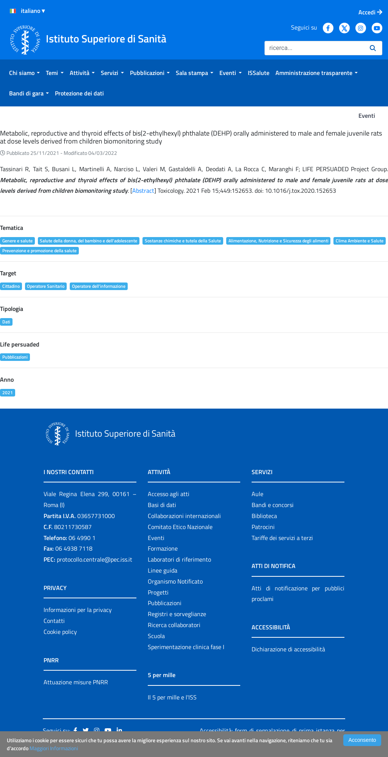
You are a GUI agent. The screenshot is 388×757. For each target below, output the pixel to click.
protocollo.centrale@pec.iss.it (94, 559)
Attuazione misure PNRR (76, 682)
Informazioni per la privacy (78, 609)
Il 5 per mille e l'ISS (172, 697)
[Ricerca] (314, 48)
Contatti (54, 620)
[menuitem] (24, 72)
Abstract (143, 190)
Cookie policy (60, 631)
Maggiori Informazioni (54, 748)
